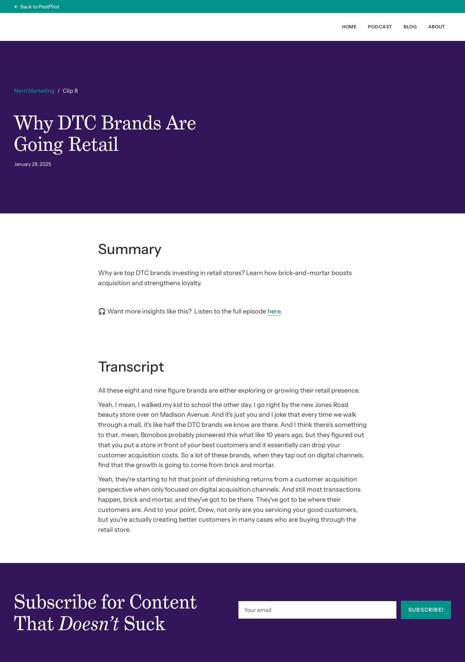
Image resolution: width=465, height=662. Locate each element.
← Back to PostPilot (36, 6)
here (274, 311)
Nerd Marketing (34, 90)
